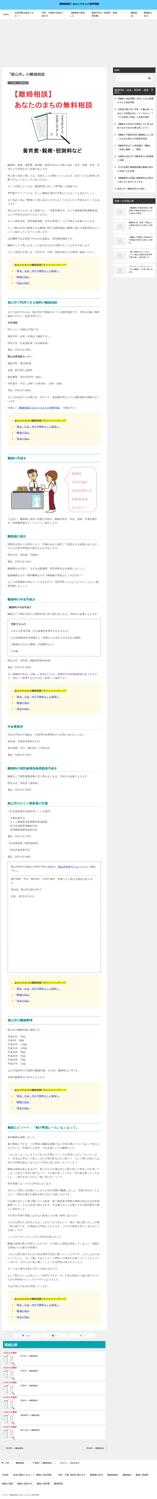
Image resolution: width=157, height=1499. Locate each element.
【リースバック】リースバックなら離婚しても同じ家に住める (141, 269)
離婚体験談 (113, 1475)
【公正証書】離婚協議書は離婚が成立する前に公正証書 (135, 169)
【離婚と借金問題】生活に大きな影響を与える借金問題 (135, 100)
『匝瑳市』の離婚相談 (14, 1448)
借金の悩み (23, 283)
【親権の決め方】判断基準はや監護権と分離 (135, 158)
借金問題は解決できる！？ (24, 14)
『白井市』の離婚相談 (28, 1371)
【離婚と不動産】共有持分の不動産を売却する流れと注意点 (141, 240)
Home (6, 14)
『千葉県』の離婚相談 (18, 83)
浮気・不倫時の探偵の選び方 (52, 14)
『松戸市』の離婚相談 (28, 1356)
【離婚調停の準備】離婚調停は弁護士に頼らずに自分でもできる (135, 180)
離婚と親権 (7, 1483)
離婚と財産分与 (24, 1483)
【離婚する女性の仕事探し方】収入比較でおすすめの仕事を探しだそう (135, 126)
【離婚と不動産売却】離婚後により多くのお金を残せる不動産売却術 (135, 136)
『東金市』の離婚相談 (28, 1400)
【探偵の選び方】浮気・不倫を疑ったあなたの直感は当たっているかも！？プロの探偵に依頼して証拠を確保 (135, 113)
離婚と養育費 (43, 1483)
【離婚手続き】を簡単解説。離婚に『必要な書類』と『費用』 (134, 147)
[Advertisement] (78, 42)
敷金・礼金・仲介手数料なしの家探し (38, 271)
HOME (5, 1475)
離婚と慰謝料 (142, 1475)
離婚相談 (134, 14)
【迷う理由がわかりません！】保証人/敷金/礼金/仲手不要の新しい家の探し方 (140, 254)
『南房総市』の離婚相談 (29, 1415)
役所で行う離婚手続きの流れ (131, 188)
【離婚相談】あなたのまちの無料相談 (78, 3)
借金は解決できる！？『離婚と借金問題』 (33, 1475)
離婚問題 (58, 1483)
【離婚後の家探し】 (77, 14)
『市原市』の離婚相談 (28, 1386)
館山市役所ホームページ (72, 866)
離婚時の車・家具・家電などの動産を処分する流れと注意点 (141, 225)
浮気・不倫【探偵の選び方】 (72, 1475)
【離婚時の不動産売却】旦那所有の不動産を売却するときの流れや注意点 (141, 210)
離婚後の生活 (148, 14)
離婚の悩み (23, 277)
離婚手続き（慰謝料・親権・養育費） (105, 14)
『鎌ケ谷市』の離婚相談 (29, 1430)
